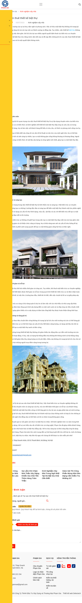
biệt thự (72, 30)
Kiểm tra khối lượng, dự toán (51, 580)
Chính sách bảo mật (37, 579)
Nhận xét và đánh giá (10, 520)
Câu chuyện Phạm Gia (37, 567)
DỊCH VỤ (50, 558)
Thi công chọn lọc (49, 573)
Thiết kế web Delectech (72, 593)
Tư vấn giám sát (51, 567)
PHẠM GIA (37, 558)
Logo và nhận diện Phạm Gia (39, 573)
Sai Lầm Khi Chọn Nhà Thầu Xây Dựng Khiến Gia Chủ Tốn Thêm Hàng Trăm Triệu (30, 476)
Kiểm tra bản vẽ (51, 587)
